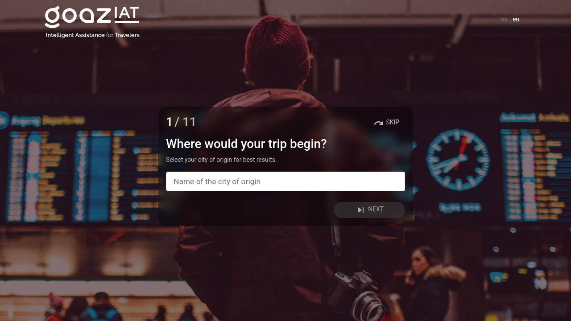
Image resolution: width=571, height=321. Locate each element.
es (504, 19)
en (516, 19)
